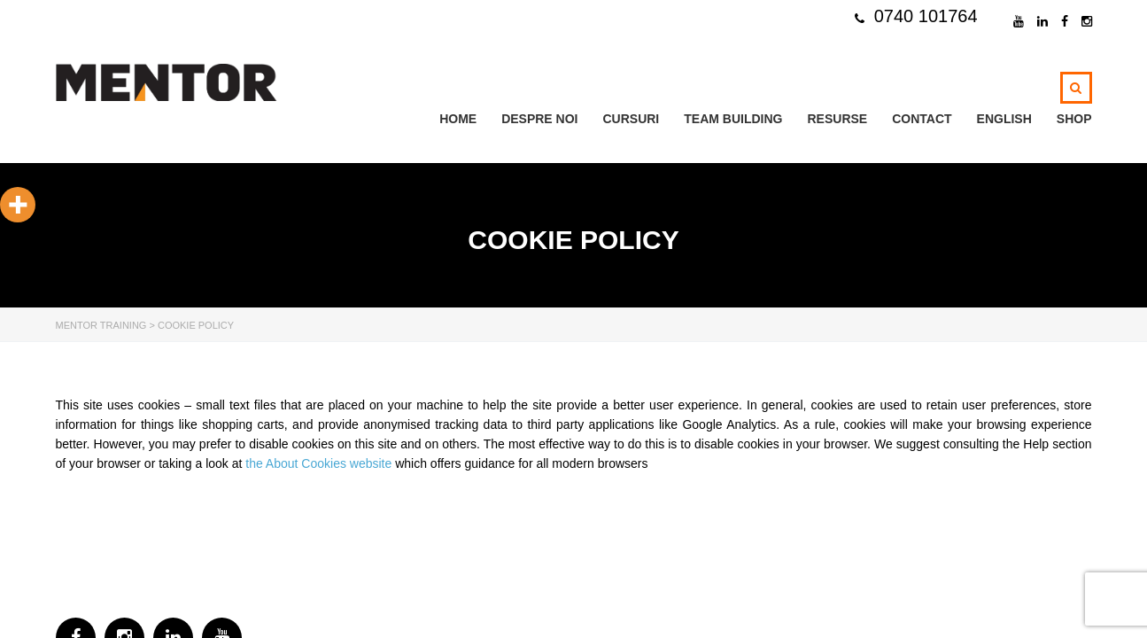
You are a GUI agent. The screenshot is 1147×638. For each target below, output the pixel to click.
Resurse (837, 119)
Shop (1074, 119)
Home (458, 119)
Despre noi (539, 119)
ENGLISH (1004, 119)
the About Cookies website (318, 463)
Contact (921, 119)
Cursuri (630, 119)
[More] (17, 204)
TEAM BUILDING (733, 119)
